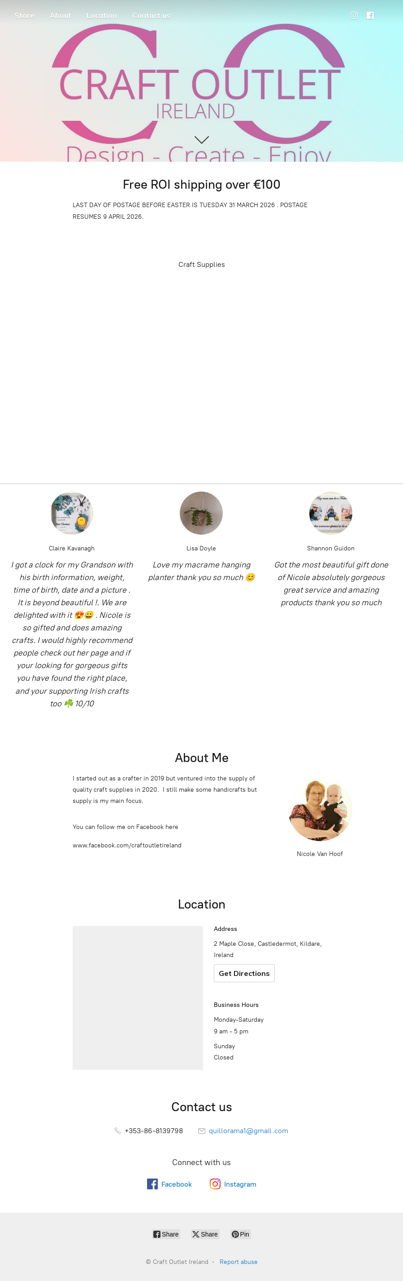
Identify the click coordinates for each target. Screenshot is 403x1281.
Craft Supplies (201, 264)
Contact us (151, 15)
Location (102, 15)
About (60, 15)
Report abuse (239, 1262)
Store (24, 15)
